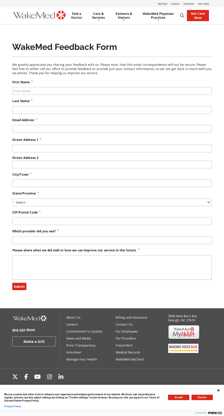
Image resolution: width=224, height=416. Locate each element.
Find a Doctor (76, 14)
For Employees (127, 331)
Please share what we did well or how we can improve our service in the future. (74, 250)
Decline (202, 397)
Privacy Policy (12, 406)
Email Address (23, 120)
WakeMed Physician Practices (158, 14)
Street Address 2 (25, 158)
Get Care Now (198, 15)
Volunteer (188, 3)
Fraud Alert (124, 345)
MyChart (162, 3)
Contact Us (124, 324)
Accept (179, 397)
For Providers (126, 338)
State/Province (24, 193)
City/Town (20, 174)
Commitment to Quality (84, 331)
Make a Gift (34, 341)
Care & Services (98, 14)
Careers (175, 3)
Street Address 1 (25, 140)
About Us (73, 317)
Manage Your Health (81, 359)
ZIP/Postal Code (25, 212)
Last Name (21, 101)
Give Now (203, 3)
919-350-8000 (23, 330)
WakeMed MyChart (130, 359)
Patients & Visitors (124, 14)
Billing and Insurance (131, 317)
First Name (21, 82)
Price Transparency (81, 345)
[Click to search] (182, 16)
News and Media (78, 338)
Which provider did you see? (34, 231)
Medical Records (128, 352)
